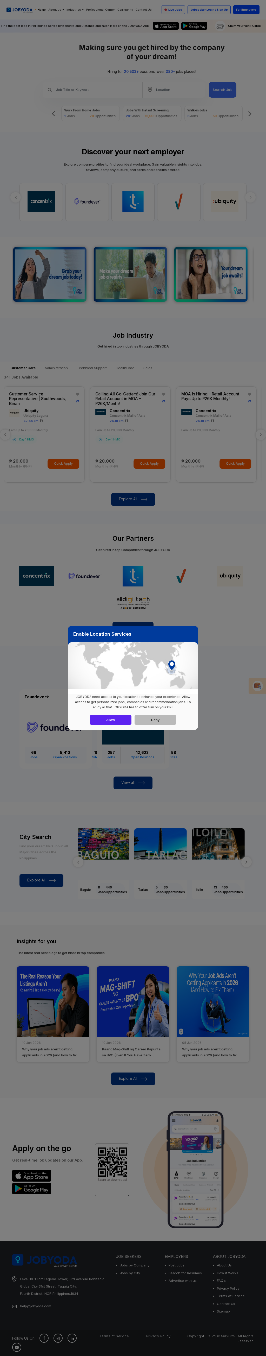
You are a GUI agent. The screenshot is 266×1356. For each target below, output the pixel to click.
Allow (110, 720)
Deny (155, 720)
